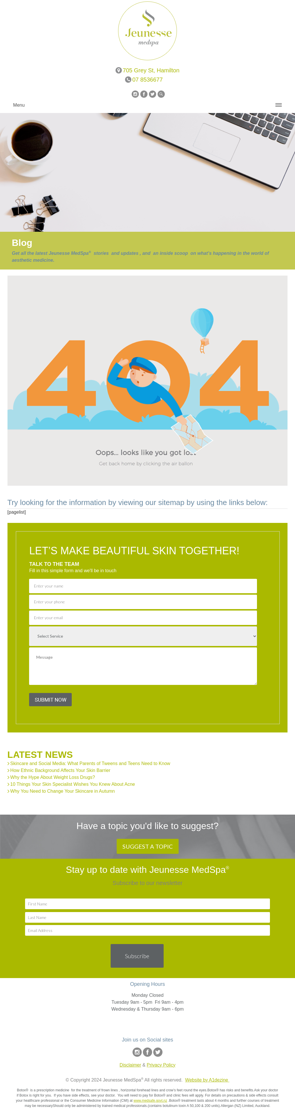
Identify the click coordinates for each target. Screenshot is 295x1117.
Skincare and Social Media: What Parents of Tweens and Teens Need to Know (90, 763)
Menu (19, 105)
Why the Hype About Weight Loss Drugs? (52, 777)
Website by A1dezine (207, 1080)
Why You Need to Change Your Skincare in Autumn (62, 791)
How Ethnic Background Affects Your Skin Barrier (60, 770)
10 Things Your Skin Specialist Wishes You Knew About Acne (72, 784)
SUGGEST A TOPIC (147, 846)
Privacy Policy (161, 1065)
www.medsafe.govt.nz (150, 1101)
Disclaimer (130, 1065)
